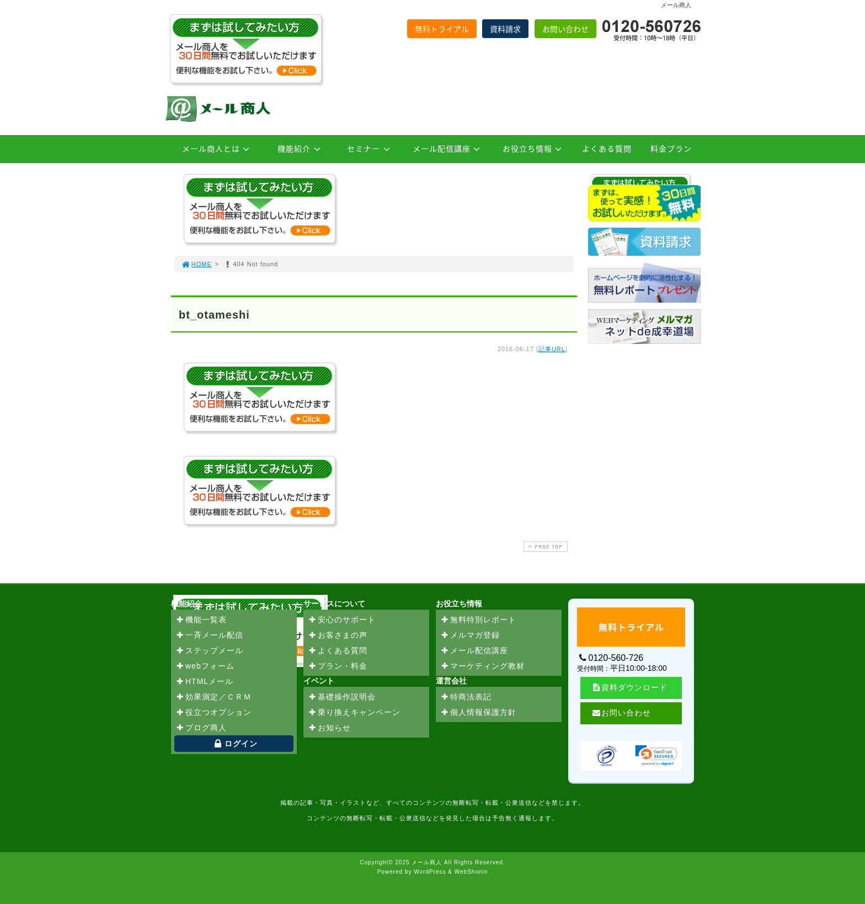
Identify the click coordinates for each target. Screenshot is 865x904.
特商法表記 (466, 697)
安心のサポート (342, 620)
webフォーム (204, 666)
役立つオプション (213, 713)
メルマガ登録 (470, 636)
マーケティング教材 (482, 666)
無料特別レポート (478, 620)
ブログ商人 (201, 728)
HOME (196, 264)
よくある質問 (607, 148)
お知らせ (329, 728)
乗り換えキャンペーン (354, 713)
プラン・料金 (337, 666)
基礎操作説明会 (342, 697)
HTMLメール (204, 682)
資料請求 (505, 28)
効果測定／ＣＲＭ (213, 697)
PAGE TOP (544, 546)
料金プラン (671, 148)
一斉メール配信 (209, 636)
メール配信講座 (448, 148)
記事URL (551, 349)
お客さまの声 (337, 636)
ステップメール (209, 651)
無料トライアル (442, 28)
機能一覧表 (201, 620)
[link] (656, 756)
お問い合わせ (565, 28)
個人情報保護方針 (478, 713)
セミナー (370, 148)
